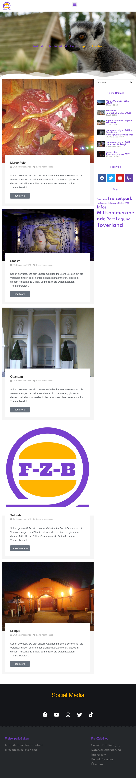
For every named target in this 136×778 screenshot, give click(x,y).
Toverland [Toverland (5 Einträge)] (110, 225)
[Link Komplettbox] (48, 142)
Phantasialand (57, 46)
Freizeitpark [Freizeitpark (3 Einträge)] (120, 199)
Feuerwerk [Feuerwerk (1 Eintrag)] (102, 199)
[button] (74, 4)
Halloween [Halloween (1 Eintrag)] (102, 203)
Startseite (38, 46)
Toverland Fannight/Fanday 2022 (118, 112)
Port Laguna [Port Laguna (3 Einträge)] (118, 219)
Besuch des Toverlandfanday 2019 (118, 153)
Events (74, 46)
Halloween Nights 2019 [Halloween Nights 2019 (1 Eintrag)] (118, 203)
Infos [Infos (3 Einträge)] (102, 207)
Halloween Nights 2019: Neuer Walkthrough (118, 143)
